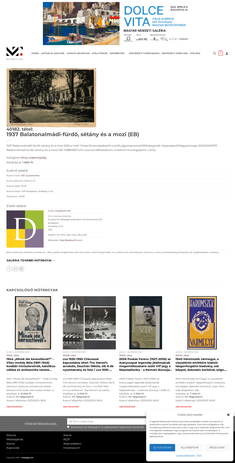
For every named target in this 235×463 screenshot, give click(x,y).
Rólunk (195, 53)
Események (118, 53)
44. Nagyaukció (24, 396)
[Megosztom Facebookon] (9, 269)
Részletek (217, 447)
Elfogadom (162, 447)
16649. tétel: (182, 355)
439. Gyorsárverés (30, 175)
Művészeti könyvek (175, 53)
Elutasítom (190, 447)
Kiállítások (100, 53)
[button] (228, 414)
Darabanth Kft (62, 211)
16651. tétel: (12, 355)
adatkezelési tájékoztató (118, 427)
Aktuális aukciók (52, 53)
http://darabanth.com (70, 240)
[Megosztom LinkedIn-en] (21, 269)
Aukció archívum (78, 53)
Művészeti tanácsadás (144, 53)
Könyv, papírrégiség (33, 157)
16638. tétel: (69, 355)
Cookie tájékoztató (185, 455)
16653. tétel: (126, 355)
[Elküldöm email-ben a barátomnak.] (15, 269)
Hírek (35, 53)
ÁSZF (199, 455)
